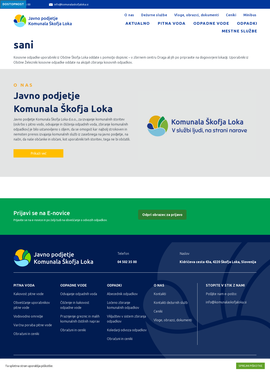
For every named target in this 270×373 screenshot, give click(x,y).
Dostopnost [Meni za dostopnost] (13, 4)
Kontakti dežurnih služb (171, 302)
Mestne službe (239, 31)
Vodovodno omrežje (28, 316)
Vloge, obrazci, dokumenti (196, 15)
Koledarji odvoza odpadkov (127, 330)
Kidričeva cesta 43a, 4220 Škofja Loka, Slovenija (218, 262)
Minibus (249, 15)
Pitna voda (171, 23)
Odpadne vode (211, 23)
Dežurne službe (154, 15)
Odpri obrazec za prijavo (162, 215)
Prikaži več (38, 153)
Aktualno (137, 23)
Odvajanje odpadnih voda (78, 294)
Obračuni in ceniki (26, 334)
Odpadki (247, 23)
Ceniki (231, 15)
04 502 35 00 (127, 262)
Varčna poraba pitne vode (33, 325)
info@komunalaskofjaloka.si (68, 4)
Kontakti (160, 294)
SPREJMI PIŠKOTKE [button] (250, 365)
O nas (129, 15)
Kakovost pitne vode (29, 294)
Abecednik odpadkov (122, 294)
